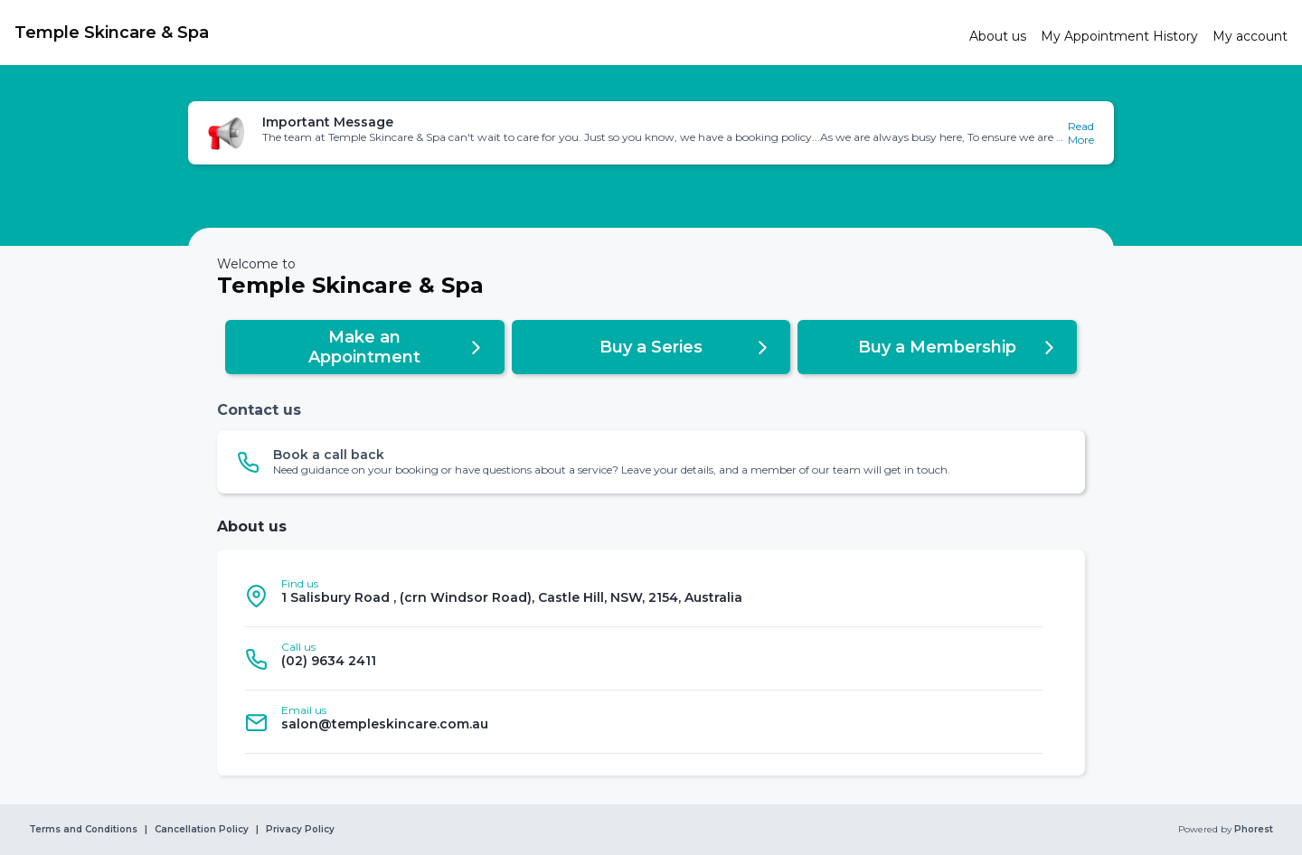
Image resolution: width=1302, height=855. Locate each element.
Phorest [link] (1252, 829)
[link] (484, 32)
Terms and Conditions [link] (83, 829)
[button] (651, 132)
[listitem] (643, 595)
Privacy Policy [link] (300, 829)
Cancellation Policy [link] (202, 829)
